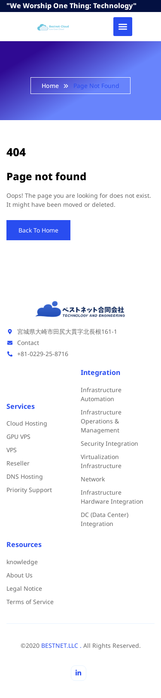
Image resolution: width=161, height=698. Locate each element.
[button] (122, 26)
